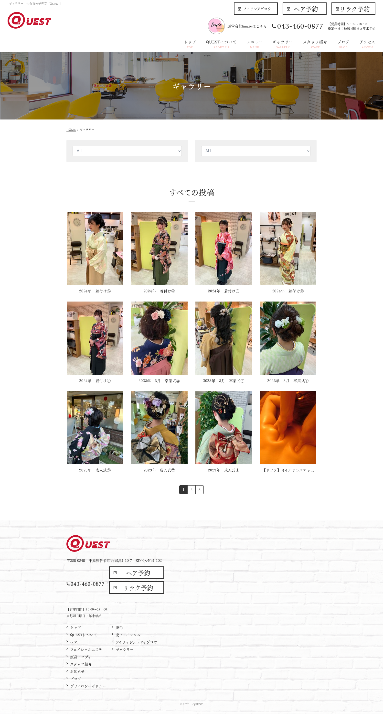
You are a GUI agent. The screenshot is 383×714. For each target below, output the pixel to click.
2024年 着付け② (288, 291)
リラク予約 (355, 8)
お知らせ (77, 671)
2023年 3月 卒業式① (288, 380)
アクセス (367, 44)
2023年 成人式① (224, 470)
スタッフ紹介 (315, 44)
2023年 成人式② (159, 470)
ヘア (73, 642)
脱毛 (119, 627)
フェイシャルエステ (86, 649)
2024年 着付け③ (224, 291)
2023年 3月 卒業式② (224, 380)
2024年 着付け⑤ (95, 291)
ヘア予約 (306, 8)
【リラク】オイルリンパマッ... (288, 470)
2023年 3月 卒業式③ (159, 380)
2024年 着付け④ (159, 291)
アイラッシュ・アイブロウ (136, 642)
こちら (261, 26)
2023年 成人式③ (95, 470)
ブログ (343, 44)
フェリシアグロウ (257, 8)
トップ (190, 44)
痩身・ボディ (80, 657)
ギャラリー (283, 44)
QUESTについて (221, 44)
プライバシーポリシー (88, 686)
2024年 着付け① (95, 380)
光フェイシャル (128, 635)
